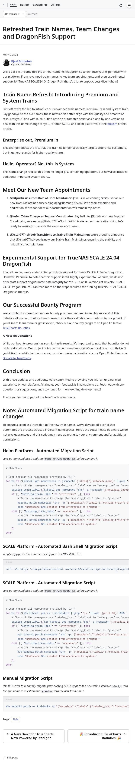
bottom (112, 124)
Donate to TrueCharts (17, 358)
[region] (66, 500)
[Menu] (129, 5)
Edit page (10, 757)
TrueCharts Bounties (16, 328)
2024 (15, 719)
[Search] (121, 5)
